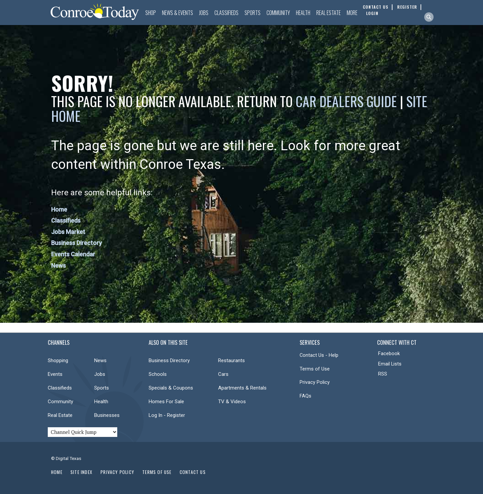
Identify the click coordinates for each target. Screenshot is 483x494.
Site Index (81, 472)
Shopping (58, 360)
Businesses (107, 415)
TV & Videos (232, 402)
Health (303, 13)
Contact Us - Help (319, 355)
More (352, 13)
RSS (382, 374)
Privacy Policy (315, 382)
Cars (223, 374)
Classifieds (226, 13)
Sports (253, 13)
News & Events (177, 13)
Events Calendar (73, 254)
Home (59, 209)
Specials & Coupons (171, 388)
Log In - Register (167, 415)
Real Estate (328, 13)
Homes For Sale (166, 402)
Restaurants (231, 360)
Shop (150, 13)
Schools (158, 374)
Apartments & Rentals (242, 388)
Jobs (203, 13)
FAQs (305, 396)
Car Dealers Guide (346, 101)
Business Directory (76, 242)
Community (278, 13)
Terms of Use (315, 369)
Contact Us (193, 472)
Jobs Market (68, 231)
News (58, 265)
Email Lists (389, 364)
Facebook (389, 353)
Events (55, 374)
